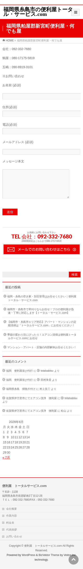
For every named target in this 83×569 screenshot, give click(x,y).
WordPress (28, 555)
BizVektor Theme (49, 555)
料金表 (10, 523)
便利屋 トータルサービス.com (43, 546)
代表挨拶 (11, 529)
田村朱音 (46, 386)
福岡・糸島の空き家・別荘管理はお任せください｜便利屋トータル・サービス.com (41, 305)
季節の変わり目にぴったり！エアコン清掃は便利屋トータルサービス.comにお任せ (41, 343)
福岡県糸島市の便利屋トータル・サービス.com (38, 12)
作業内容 (11, 515)
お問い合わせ (14, 536)
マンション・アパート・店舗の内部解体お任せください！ (41, 354)
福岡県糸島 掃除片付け (20, 395)
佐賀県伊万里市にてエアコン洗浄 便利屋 (31, 404)
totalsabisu (47, 377)
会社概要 (11, 509)
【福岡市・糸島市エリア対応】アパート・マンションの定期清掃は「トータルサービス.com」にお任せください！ (41, 330)
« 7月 (6, 464)
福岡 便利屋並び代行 (19, 377)
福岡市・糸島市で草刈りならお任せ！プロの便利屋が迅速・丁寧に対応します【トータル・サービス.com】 (40, 317)
